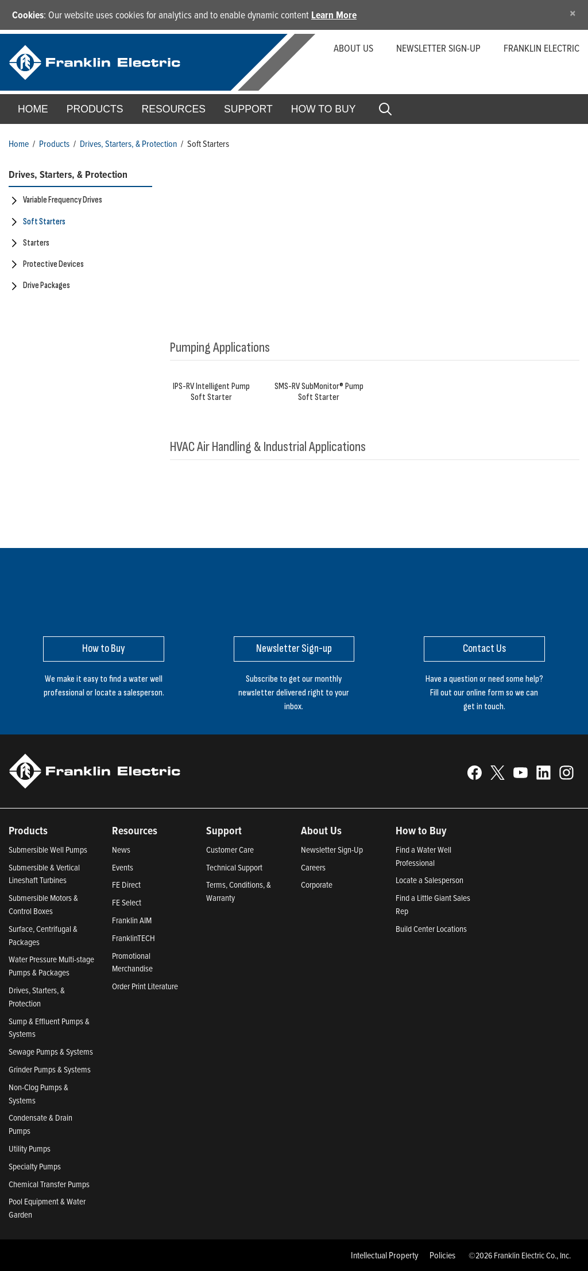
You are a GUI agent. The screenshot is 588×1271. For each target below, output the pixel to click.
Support (248, 109)
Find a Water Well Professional (423, 856)
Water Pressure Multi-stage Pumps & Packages (51, 965)
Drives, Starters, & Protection (128, 143)
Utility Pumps (30, 1148)
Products (54, 143)
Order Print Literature (145, 986)
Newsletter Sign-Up (332, 850)
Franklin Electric (541, 48)
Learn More (334, 14)
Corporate (316, 885)
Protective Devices (53, 264)
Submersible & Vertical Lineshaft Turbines (44, 874)
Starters (36, 243)
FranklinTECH (133, 938)
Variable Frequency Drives (62, 200)
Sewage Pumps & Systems (51, 1051)
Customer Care (230, 850)
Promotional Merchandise (132, 962)
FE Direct (126, 885)
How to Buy (323, 109)
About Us (353, 48)
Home (33, 109)
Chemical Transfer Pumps (49, 1184)
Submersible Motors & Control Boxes (43, 904)
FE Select (126, 902)
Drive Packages (46, 285)
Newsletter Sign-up (438, 48)
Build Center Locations (431, 929)
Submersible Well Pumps (48, 850)
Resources (174, 109)
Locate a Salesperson (429, 880)
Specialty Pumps (35, 1166)
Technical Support (234, 867)
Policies (442, 1255)
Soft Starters (44, 221)
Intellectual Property (385, 1255)
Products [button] (95, 109)
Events (122, 867)
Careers (313, 867)
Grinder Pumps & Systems (50, 1069)
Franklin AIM (132, 920)
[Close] (572, 13)
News (121, 850)
